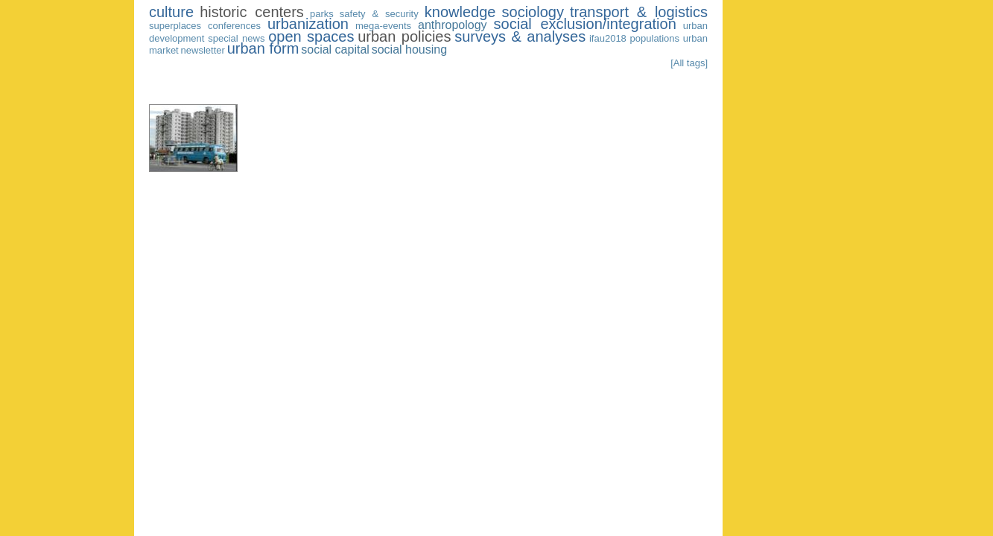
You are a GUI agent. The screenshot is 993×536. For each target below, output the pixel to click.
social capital (335, 49)
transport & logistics (639, 12)
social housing (409, 49)
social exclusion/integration (585, 24)
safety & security (379, 13)
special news (236, 38)
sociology (533, 12)
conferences (234, 25)
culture (171, 12)
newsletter (203, 50)
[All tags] (689, 62)
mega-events (383, 25)
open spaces (311, 36)
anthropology (452, 25)
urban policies (404, 36)
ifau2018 (607, 38)
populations (655, 38)
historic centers (252, 12)
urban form (263, 48)
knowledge (460, 12)
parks (322, 13)
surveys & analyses (520, 36)
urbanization (308, 24)
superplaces (175, 25)
